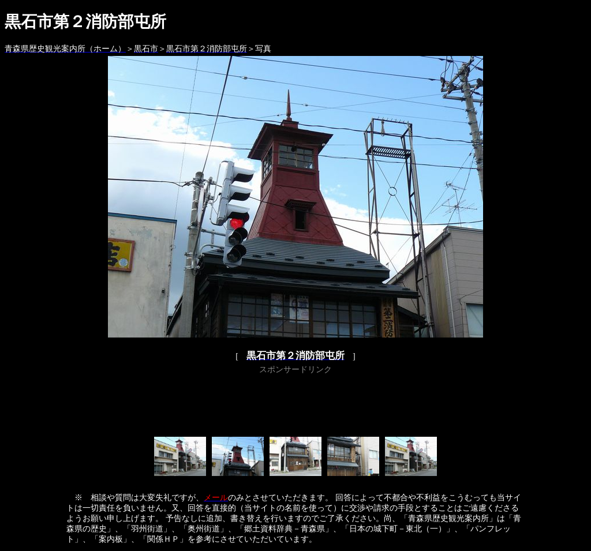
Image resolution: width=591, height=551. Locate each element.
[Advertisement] (295, 403)
